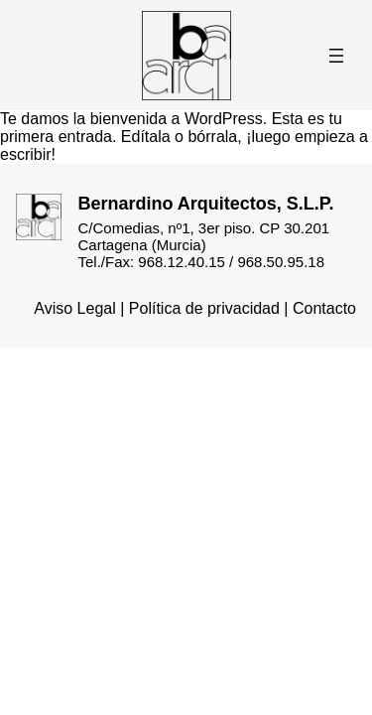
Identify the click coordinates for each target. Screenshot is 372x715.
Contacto (324, 308)
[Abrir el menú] (336, 56)
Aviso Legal (74, 308)
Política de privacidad (204, 308)
